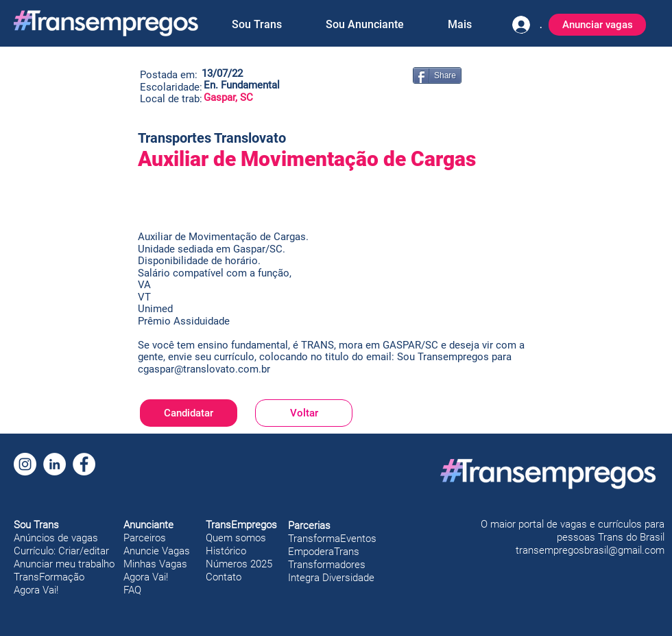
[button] (256, 25)
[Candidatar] (188, 413)
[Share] (437, 75)
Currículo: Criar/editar (61, 551)
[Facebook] (84, 464)
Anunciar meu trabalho (64, 564)
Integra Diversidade (331, 578)
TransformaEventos (332, 538)
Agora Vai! (36, 590)
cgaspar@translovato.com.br (204, 369)
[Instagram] (25, 464)
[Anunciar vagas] (597, 25)
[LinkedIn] (54, 464)
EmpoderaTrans (323, 551)
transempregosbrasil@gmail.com (590, 550)
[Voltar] (303, 413)
